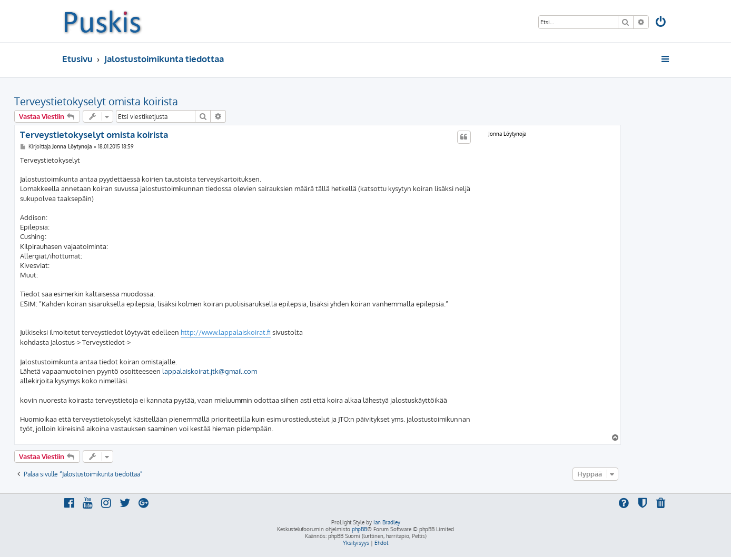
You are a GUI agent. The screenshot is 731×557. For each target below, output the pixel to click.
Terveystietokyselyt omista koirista (96, 101)
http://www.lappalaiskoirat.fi (226, 332)
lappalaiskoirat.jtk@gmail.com (209, 371)
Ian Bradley (386, 522)
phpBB (359, 529)
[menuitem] (661, 23)
